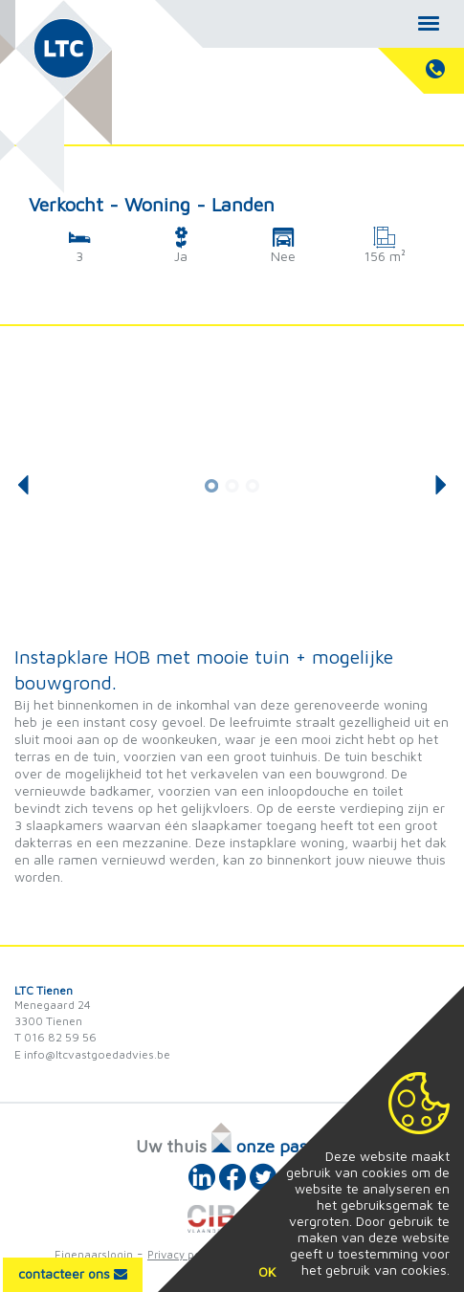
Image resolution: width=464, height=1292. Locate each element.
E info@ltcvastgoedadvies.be (92, 1054)
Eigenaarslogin (94, 1254)
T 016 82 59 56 (55, 1037)
